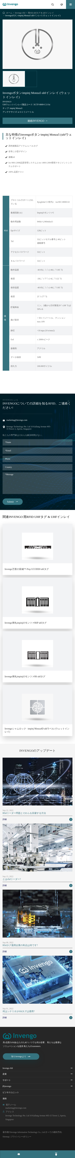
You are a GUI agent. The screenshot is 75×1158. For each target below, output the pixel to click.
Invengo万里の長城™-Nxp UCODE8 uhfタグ (27, 569)
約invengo (7, 1086)
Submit (12, 501)
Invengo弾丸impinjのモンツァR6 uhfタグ (25, 676)
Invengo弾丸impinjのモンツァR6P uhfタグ (26, 623)
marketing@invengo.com (16, 420)
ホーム (9, 13)
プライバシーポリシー (21, 1137)
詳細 (37, 819)
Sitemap (6, 1137)
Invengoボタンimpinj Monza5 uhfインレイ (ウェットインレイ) (33, 15)
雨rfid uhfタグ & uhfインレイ (41, 13)
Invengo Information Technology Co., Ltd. (27, 1132)
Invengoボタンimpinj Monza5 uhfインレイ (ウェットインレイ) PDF (37, 383)
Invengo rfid (20, 13)
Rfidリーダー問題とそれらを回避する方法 (24, 813)
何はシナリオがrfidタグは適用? (19, 1011)
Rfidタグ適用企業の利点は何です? (20, 945)
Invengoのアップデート (37, 750)
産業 (5, 1074)
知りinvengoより (21, 1056)
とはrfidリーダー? (12, 879)
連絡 (5, 1098)
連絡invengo (37, 120)
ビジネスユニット (11, 1092)
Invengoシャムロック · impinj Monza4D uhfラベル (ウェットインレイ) (37, 730)
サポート (7, 1080)
